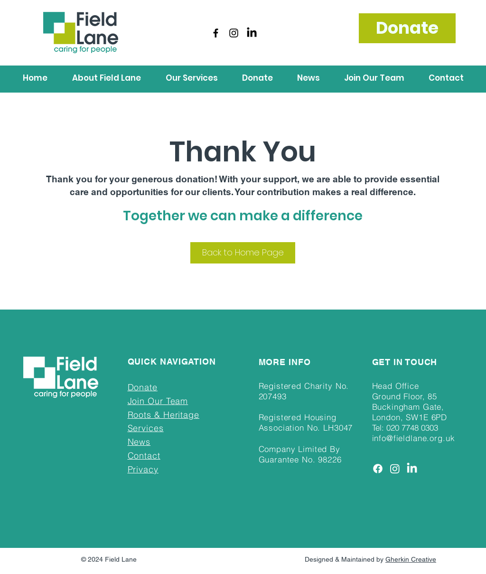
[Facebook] (216, 33)
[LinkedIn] (252, 33)
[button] (106, 78)
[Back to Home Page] (242, 252)
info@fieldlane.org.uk (413, 438)
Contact (144, 455)
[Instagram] (234, 33)
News (139, 441)
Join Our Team (158, 400)
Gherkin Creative (410, 559)
